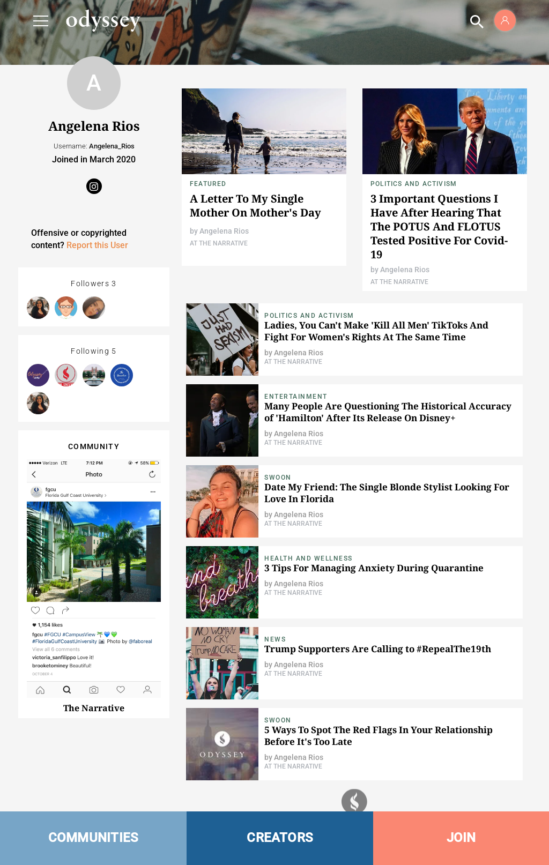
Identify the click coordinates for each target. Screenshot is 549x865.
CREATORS (280, 837)
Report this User (97, 245)
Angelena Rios (224, 231)
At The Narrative (219, 243)
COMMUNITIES (93, 837)
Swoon (278, 477)
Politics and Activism (413, 184)
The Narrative (93, 708)
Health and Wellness (308, 558)
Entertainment (296, 396)
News (275, 639)
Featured (208, 184)
